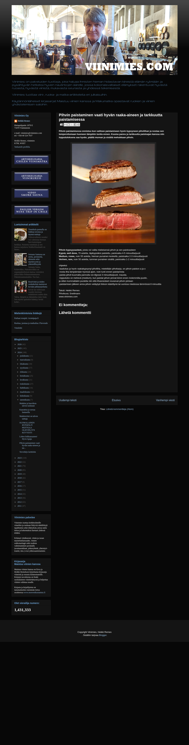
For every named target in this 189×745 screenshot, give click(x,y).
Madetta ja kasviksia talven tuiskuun (27, 404)
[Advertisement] (62, 736)
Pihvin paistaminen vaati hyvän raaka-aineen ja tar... (29, 445)
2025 (19, 348)
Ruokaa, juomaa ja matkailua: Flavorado (31, 323)
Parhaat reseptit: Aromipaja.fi (26, 318)
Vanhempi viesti (165, 400)
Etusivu (116, 400)
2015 (19, 490)
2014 (19, 494)
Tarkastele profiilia (22, 147)
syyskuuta (24, 368)
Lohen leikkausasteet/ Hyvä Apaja (28, 437)
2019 (19, 474)
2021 (19, 466)
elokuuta (23, 372)
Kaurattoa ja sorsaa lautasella (27, 410)
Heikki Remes (24, 121)
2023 (19, 458)
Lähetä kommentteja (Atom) (119, 409)
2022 (19, 462)
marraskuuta (25, 360)
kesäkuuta (24, 380)
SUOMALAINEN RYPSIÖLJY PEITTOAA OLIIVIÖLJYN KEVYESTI (27, 427)
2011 (19, 506)
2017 (19, 482)
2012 (19, 502)
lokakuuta (24, 364)
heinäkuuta (24, 376)
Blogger (103, 635)
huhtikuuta (24, 388)
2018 (19, 478)
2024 (19, 352)
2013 (19, 498)
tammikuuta (25, 400)
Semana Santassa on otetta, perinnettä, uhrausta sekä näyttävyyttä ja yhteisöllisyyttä (36, 259)
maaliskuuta (25, 392)
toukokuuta (25, 384)
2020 (19, 470)
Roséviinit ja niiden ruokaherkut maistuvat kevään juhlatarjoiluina (37, 284)
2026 (19, 344)
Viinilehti (18, 328)
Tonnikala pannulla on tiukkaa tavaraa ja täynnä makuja (37, 232)
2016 (19, 486)
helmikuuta (25, 396)
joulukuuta (24, 356)
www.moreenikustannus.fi (34, 592)
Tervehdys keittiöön (27, 452)
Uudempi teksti (68, 400)
